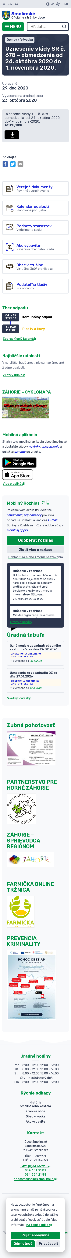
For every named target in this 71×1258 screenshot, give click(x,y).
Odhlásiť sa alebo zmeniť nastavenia (35, 557)
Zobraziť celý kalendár (19, 339)
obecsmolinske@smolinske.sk (36, 1179)
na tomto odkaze (32, 1225)
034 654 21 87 (35, 1170)
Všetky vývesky (19, 698)
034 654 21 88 (35, 1174)
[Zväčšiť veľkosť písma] (58, 4)
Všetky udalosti (14, 375)
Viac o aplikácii (14, 483)
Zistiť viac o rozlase (35, 550)
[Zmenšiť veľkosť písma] (52, 4)
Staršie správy (21, 622)
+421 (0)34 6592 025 (35, 1166)
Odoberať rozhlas (35, 540)
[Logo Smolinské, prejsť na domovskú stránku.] (35, 15)
